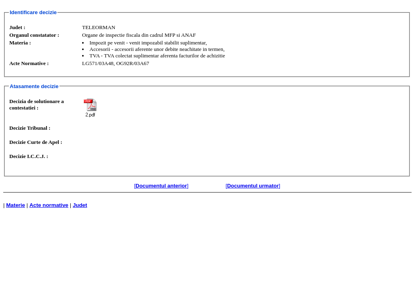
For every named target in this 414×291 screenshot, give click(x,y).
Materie (15, 205)
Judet (80, 205)
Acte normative (49, 205)
